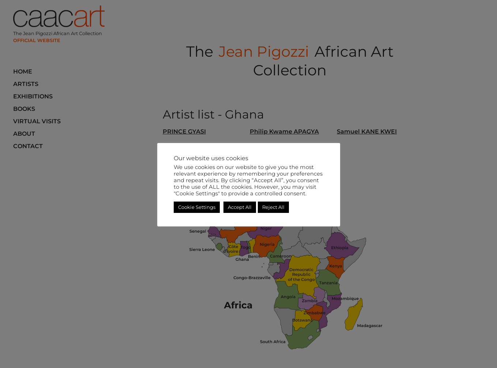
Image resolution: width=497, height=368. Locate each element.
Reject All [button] (273, 207)
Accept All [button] (240, 207)
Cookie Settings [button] (196, 207)
